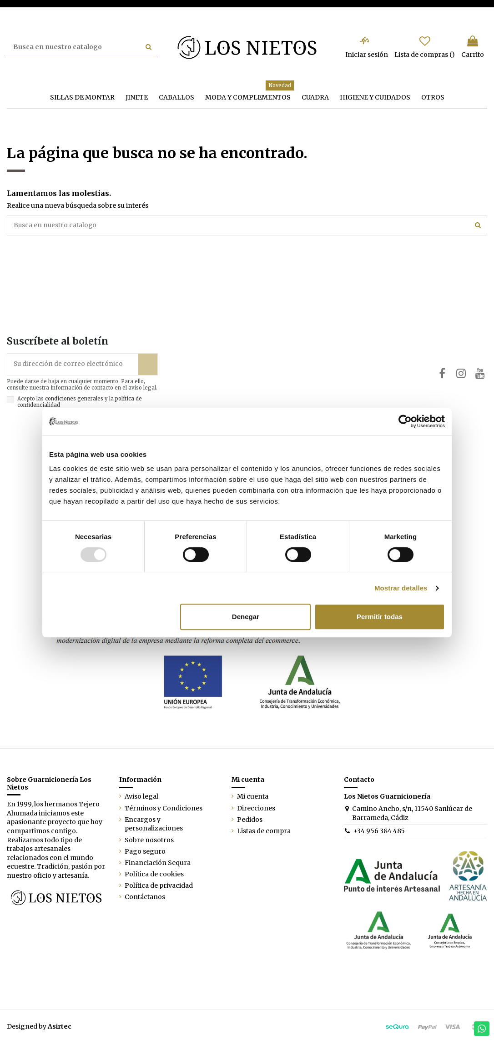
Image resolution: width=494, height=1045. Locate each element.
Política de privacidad (159, 887)
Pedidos (249, 821)
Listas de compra (264, 832)
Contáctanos (145, 898)
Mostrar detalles (401, 588)
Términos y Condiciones (163, 809)
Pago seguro (145, 853)
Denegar (245, 616)
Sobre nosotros (149, 841)
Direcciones (256, 809)
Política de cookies (154, 875)
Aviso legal (141, 798)
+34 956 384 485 (379, 832)
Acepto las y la (79, 403)
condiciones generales (74, 400)
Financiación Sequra (158, 864)
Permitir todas (380, 616)
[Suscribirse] (147, 365)
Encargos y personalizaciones (154, 825)
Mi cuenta (252, 798)
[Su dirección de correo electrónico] (72, 365)
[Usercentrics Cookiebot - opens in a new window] (405, 421)
